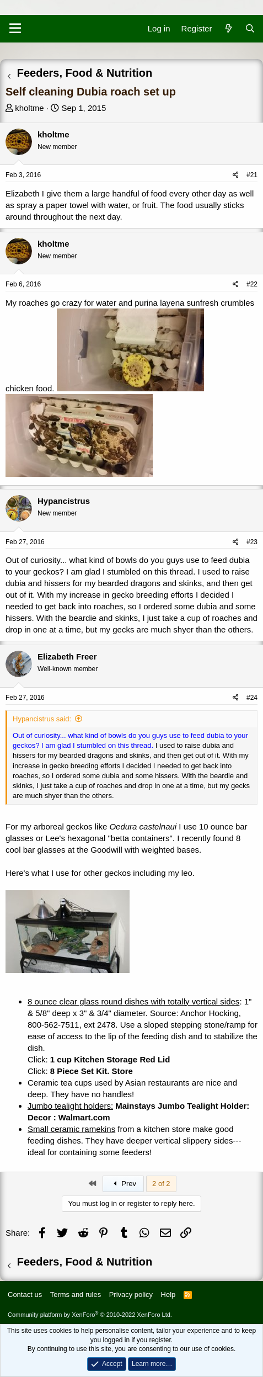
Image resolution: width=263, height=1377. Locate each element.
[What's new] (228, 28)
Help (168, 1294)
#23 (251, 542)
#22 (251, 284)
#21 (251, 175)
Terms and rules (75, 1294)
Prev (123, 1183)
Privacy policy (131, 1294)
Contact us (25, 1294)
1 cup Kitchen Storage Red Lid (110, 1059)
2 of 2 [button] (161, 1183)
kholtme (29, 108)
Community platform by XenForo (90, 1314)
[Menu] (15, 28)
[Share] (236, 175)
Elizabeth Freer (67, 656)
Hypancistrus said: (42, 719)
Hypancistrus (63, 501)
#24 (251, 697)
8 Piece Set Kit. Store (91, 1071)
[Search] (250, 28)
